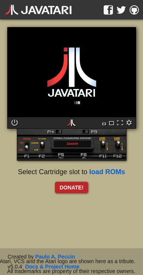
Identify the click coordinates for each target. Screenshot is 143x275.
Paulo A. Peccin (55, 257)
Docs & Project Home (52, 267)
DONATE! (71, 187)
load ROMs (107, 172)
